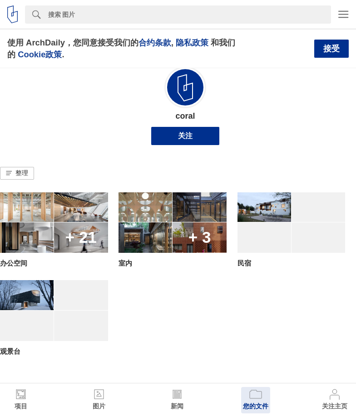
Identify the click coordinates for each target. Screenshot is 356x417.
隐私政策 (192, 42)
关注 (185, 136)
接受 (331, 48)
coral (185, 116)
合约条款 (154, 42)
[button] (17, 173)
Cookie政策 (40, 54)
